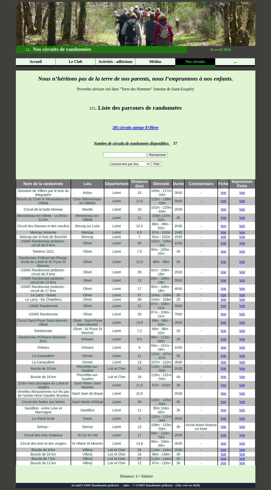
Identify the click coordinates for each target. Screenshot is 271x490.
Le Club (75, 62)
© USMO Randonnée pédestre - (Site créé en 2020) (166, 485)
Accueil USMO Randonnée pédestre (96, 485)
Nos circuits (195, 62)
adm (126, 485)
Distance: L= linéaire (135, 476)
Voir (223, 193)
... (235, 62)
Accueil (35, 62)
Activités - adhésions (115, 62)
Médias (155, 62)
